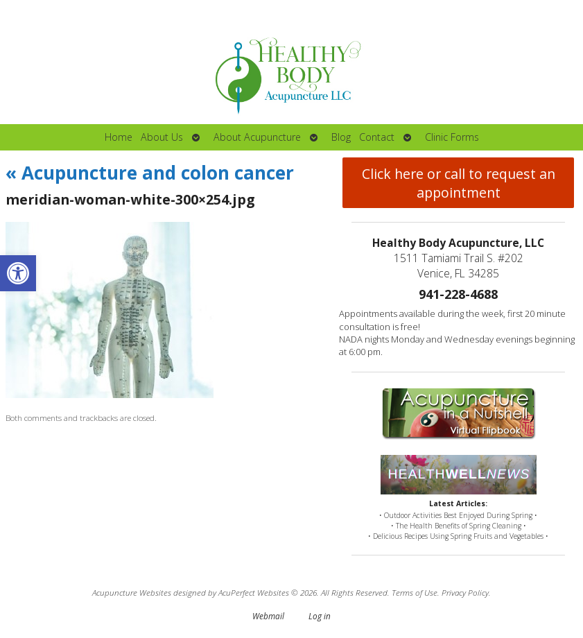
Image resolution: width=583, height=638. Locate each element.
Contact (376, 137)
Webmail (268, 615)
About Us (162, 137)
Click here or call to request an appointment (458, 183)
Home (118, 137)
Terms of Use (414, 592)
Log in (319, 615)
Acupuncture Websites (131, 592)
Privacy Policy (465, 592)
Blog (341, 137)
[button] (18, 273)
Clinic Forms (452, 137)
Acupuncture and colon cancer (150, 172)
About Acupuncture (257, 137)
